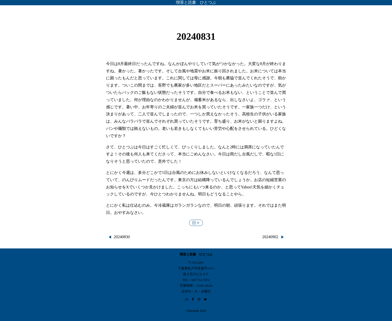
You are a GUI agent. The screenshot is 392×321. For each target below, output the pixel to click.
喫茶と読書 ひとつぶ (196, 2)
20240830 (122, 237)
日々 (196, 223)
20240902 (270, 237)
